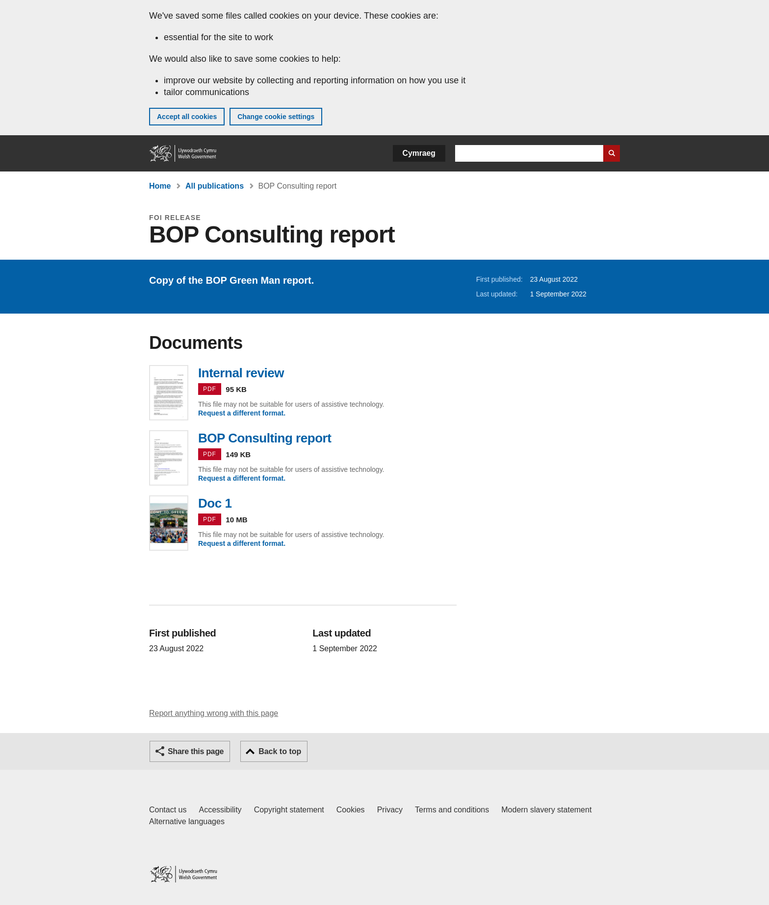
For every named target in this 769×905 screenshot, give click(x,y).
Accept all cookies (187, 117)
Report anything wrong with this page (213, 713)
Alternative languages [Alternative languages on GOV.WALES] (187, 821)
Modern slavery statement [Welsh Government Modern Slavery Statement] (546, 810)
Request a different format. (241, 413)
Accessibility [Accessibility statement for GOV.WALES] (220, 810)
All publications (214, 186)
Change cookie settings (275, 117)
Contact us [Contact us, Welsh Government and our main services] (167, 810)
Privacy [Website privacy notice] (390, 810)
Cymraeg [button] (419, 153)
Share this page (196, 751)
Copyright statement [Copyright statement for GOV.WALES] (289, 810)
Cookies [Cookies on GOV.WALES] (350, 810)
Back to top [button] (279, 751)
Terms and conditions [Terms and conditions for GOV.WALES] (452, 810)
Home (160, 186)
